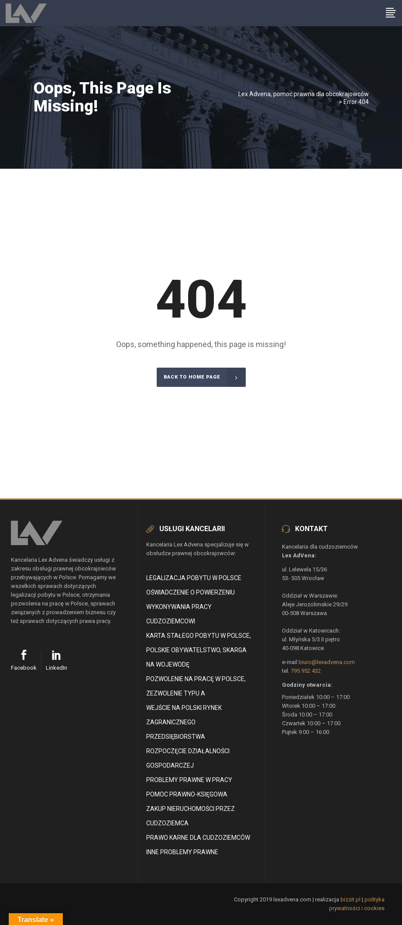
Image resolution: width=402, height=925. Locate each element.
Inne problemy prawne (182, 851)
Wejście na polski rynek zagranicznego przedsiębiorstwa (184, 722)
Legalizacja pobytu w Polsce (193, 577)
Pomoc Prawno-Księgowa (186, 794)
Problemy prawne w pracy (189, 779)
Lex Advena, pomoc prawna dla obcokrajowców (303, 94)
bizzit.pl (350, 899)
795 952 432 (306, 671)
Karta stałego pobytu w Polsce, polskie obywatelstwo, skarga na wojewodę (198, 650)
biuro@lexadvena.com (327, 662)
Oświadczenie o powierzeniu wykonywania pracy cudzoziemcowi (190, 607)
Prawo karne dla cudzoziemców (198, 837)
